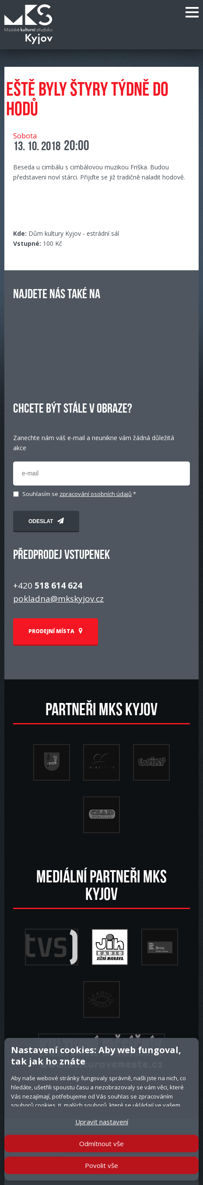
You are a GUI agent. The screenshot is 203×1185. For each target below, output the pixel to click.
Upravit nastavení (101, 1121)
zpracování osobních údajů (96, 494)
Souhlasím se (79, 494)
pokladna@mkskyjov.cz (58, 598)
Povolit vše (101, 1165)
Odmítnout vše (101, 1143)
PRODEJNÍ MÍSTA (55, 631)
